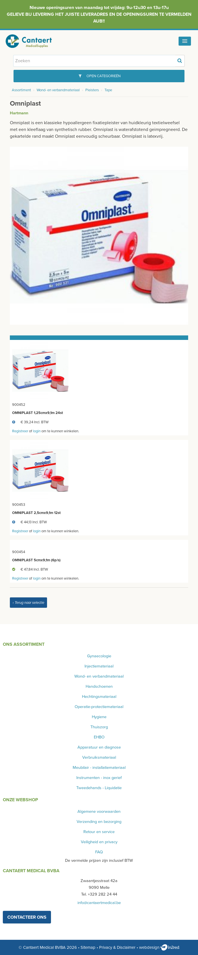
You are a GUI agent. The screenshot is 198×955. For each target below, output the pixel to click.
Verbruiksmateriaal (99, 757)
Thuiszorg (99, 727)
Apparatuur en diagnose (99, 747)
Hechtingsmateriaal (99, 696)
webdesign (159, 947)
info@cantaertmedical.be (99, 902)
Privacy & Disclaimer (117, 947)
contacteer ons (26, 917)
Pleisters (92, 90)
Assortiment (21, 90)
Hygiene (99, 716)
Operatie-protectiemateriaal (99, 706)
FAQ (99, 852)
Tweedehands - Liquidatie (99, 787)
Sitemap (88, 947)
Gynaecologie (99, 656)
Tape (108, 90)
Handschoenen (99, 686)
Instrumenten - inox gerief (99, 777)
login (37, 431)
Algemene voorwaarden (99, 811)
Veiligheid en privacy (99, 842)
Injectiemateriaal (99, 666)
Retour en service (99, 831)
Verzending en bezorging (99, 821)
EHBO (99, 737)
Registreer (20, 431)
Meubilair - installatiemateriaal (99, 767)
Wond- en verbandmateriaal (58, 90)
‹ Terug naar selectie (28, 602)
